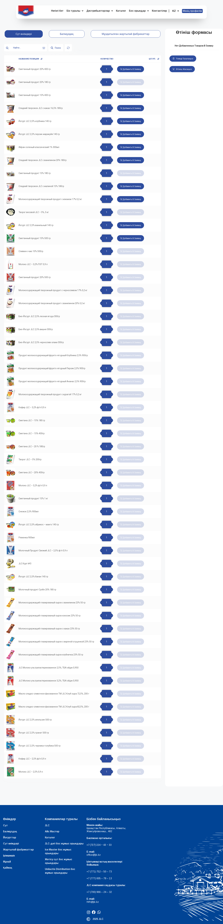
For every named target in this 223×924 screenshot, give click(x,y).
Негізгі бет (57, 10)
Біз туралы (75, 11)
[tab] (24, 34)
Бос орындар (139, 11)
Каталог (121, 10)
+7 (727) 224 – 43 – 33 (99, 844)
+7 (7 (89, 871)
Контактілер (159, 10)
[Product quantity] (106, 69)
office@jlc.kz (94, 855)
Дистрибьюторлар (99, 11)
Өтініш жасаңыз (182, 69)
